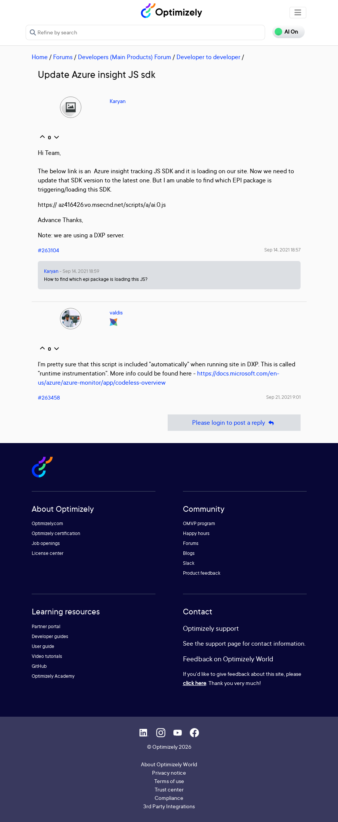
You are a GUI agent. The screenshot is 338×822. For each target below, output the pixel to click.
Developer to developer (208, 57)
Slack (188, 563)
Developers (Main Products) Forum (124, 57)
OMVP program (199, 523)
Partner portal (46, 626)
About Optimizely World (169, 764)
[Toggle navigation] (297, 12)
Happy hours (196, 533)
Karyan (118, 101)
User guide (43, 646)
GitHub (39, 666)
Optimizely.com (47, 523)
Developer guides (50, 636)
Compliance (169, 797)
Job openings (46, 543)
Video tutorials (47, 656)
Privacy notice (169, 772)
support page (223, 643)
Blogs (189, 553)
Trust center (169, 789)
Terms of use (169, 781)
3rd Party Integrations (169, 806)
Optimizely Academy (53, 676)
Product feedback (201, 573)
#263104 (48, 250)
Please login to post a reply (234, 422)
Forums (63, 57)
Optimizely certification (56, 533)
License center (47, 553)
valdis (116, 312)
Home (40, 57)
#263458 (49, 397)
